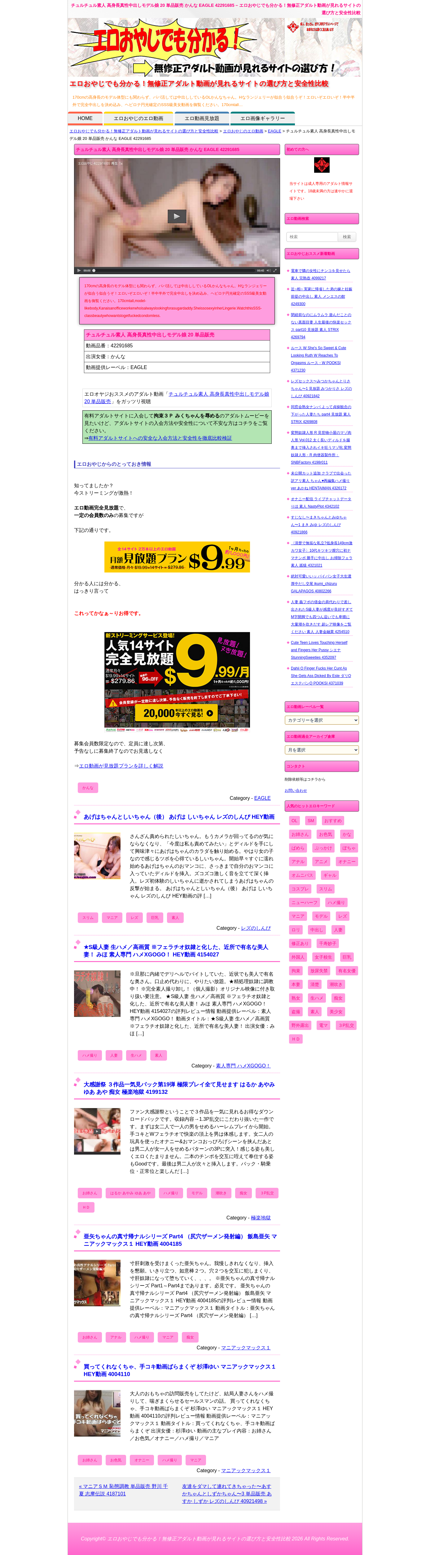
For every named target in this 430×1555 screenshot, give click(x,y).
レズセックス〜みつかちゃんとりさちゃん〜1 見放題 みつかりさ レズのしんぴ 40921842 (321, 388)
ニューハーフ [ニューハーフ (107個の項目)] (305, 902)
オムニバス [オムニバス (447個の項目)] (302, 875)
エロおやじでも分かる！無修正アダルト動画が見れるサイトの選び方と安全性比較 (143, 131)
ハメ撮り (89, 1055)
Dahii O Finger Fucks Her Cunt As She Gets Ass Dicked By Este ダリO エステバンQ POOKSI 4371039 (321, 675)
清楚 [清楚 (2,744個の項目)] (314, 984)
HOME (85, 118)
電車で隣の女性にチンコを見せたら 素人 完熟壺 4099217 (320, 274)
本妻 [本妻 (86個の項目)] (296, 984)
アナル (115, 1337)
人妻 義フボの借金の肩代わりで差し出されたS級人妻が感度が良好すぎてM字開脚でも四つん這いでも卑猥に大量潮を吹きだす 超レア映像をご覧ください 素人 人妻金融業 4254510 (322, 617)
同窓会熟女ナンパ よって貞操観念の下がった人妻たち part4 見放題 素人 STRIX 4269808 (321, 414)
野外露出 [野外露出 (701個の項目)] (300, 1025)
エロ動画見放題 (202, 118)
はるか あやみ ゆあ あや (130, 1193)
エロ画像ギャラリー (262, 118)
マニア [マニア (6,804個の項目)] (298, 916)
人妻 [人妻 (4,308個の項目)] (338, 929)
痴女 (243, 1193)
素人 (175, 918)
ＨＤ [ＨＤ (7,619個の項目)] (296, 1038)
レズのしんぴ (256, 928)
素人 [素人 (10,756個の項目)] (314, 1011)
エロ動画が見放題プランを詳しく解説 (121, 766)
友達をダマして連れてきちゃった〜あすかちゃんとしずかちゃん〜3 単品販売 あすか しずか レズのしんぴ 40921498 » (227, 1494)
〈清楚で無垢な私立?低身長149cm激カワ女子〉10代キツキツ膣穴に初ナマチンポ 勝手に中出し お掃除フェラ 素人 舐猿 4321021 (322, 554)
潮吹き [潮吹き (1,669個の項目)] (336, 984)
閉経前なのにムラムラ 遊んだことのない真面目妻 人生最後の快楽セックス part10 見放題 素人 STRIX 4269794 (321, 326)
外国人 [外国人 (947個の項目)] (298, 957)
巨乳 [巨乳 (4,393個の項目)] (347, 957)
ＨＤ (86, 1207)
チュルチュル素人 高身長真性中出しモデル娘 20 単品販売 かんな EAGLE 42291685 (157, 149)
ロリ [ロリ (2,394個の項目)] (296, 929)
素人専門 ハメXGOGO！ (243, 1065)
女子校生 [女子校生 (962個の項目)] (323, 957)
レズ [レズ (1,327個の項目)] (342, 916)
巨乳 (155, 918)
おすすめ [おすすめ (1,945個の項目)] (333, 820)
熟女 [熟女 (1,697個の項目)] (296, 998)
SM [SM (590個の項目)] (311, 820)
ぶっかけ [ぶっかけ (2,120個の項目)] (323, 847)
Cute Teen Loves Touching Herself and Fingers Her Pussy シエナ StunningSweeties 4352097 (319, 650)
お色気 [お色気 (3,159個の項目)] (325, 834)
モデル (197, 1193)
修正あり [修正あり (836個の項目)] (300, 943)
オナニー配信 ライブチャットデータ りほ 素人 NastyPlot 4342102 (321, 503)
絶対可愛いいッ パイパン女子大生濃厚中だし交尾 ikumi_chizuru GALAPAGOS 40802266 (321, 583)
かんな (88, 788)
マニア (112, 918)
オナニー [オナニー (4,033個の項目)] (347, 861)
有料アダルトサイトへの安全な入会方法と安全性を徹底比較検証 (160, 438)
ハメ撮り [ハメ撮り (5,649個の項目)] (336, 902)
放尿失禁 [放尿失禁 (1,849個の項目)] (319, 970)
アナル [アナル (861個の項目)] (298, 861)
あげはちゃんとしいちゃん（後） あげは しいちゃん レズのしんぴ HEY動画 (179, 816)
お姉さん (89, 1193)
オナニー (141, 1460)
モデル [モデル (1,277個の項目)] (321, 916)
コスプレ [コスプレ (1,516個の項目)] (300, 888)
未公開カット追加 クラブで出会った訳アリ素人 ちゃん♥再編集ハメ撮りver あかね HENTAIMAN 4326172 (321, 480)
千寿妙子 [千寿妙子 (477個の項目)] (327, 943)
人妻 (114, 1055)
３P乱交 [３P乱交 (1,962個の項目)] (346, 1025)
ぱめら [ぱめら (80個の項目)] (298, 847)
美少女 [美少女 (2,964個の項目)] (336, 1011)
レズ (134, 918)
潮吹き (221, 1193)
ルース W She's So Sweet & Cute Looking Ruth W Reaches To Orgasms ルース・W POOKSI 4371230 (318, 359)
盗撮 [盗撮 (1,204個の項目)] (296, 1011)
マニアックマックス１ (246, 1347)
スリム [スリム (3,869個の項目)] (325, 888)
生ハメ (136, 1055)
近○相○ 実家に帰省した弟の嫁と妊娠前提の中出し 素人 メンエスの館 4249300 (321, 296)
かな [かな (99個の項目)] (347, 834)
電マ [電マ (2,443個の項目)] (323, 1025)
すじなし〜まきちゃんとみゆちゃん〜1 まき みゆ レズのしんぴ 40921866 (319, 524)
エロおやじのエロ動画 (138, 118)
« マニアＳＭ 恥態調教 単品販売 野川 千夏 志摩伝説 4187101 (123, 1490)
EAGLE (274, 131)
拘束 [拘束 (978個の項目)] (296, 970)
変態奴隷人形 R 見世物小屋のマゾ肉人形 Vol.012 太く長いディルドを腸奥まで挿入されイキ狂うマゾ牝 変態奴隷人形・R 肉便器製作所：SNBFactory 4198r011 (321, 447)
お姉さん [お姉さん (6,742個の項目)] (300, 834)
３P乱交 (267, 1193)
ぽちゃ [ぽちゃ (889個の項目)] (349, 847)
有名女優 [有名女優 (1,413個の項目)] (347, 970)
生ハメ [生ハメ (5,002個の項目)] (316, 998)
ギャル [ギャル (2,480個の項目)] (329, 875)
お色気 (115, 1460)
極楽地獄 (261, 1217)
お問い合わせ (296, 790)
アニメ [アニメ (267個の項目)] (321, 861)
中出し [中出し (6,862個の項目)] (316, 929)
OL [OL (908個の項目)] (294, 820)
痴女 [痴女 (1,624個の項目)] (338, 998)
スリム (88, 918)
